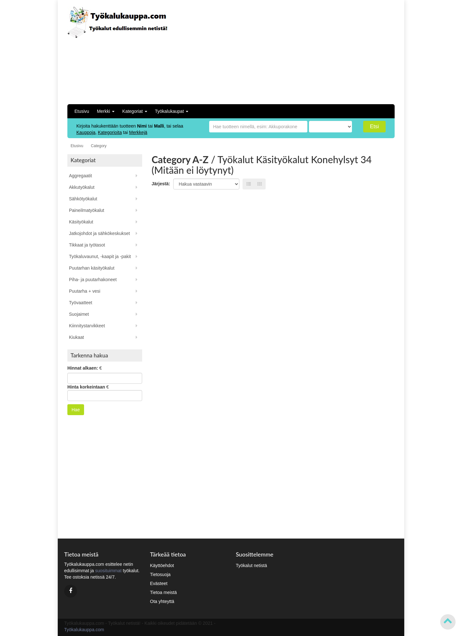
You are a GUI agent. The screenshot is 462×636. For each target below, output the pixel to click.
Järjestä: (161, 183)
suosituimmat (108, 570)
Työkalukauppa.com (84, 629)
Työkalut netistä (251, 565)
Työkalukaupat (171, 111)
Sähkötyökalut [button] (83, 198)
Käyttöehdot (162, 565)
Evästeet (158, 583)
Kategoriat (134, 111)
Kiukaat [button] (76, 337)
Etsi (374, 126)
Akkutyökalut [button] (81, 187)
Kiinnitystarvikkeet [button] (87, 325)
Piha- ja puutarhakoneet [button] (93, 279)
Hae (76, 409)
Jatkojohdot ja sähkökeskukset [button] (99, 233)
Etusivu (81, 111)
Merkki (106, 111)
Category (99, 146)
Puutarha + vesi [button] (84, 291)
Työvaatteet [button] (80, 302)
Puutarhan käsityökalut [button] (92, 268)
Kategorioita (110, 132)
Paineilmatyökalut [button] (86, 210)
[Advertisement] (349, 51)
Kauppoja (85, 132)
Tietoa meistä (163, 592)
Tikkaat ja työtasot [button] (87, 244)
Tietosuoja (160, 574)
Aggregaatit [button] (80, 175)
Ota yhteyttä (162, 601)
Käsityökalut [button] (81, 221)
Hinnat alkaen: (82, 368)
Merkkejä (138, 132)
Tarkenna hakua (89, 355)
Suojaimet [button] (79, 314)
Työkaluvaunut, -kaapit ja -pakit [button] (100, 256)
